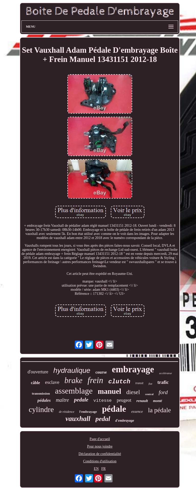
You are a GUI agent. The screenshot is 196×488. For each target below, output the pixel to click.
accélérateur (165, 373)
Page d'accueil (100, 439)
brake (73, 380)
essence (137, 411)
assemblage (74, 390)
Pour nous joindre (100, 446)
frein (95, 380)
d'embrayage (124, 420)
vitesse (102, 400)
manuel (109, 391)
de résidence (66, 412)
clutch (119, 381)
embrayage (133, 369)
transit (139, 383)
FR (103, 469)
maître (62, 400)
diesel (133, 392)
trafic (163, 382)
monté (157, 401)
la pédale (159, 410)
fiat (150, 383)
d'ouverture (38, 371)
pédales (44, 400)
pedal (102, 418)
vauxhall (77, 418)
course (101, 372)
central (149, 394)
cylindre (41, 409)
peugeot (124, 400)
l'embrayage (88, 412)
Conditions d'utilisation (99, 461)
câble (35, 383)
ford (163, 392)
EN (96, 469)
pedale (81, 400)
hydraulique (71, 370)
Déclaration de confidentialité (100, 454)
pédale (114, 409)
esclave (52, 382)
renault (142, 401)
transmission (41, 393)
